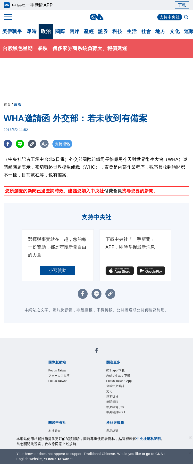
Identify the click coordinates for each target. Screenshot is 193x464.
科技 (117, 31)
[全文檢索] (186, 17)
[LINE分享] (20, 144)
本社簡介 (54, 430)
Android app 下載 (118, 375)
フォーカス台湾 (59, 375)
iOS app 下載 (115, 370)
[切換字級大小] (45, 144)
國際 (60, 31)
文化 (175, 31)
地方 (160, 31)
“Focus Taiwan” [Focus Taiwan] (57, 459)
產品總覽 (112, 430)
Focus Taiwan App (119, 381)
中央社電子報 (115, 407)
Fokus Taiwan (57, 381)
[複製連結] (32, 144)
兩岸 (74, 31)
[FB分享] (8, 144)
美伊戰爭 (12, 31)
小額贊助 (58, 270)
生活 (132, 31)
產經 (89, 31)
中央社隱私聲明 (148, 439)
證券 (103, 31)
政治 (46, 31)
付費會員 (113, 191)
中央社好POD (115, 412)
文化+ (110, 391)
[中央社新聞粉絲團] (96, 351)
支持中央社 (170, 17)
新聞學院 (112, 402)
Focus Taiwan (57, 370)
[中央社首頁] (96, 17)
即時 (31, 31)
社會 (146, 31)
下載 (182, 5)
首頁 (7, 104)
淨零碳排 (112, 396)
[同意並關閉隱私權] (190, 438)
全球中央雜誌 (115, 386)
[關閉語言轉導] (190, 453)
